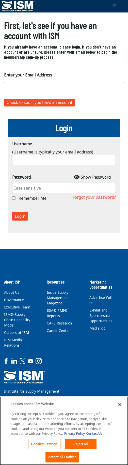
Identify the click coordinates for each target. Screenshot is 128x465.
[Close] (119, 404)
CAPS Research (59, 323)
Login (20, 216)
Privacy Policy (74, 433)
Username (22, 144)
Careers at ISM (16, 332)
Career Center (58, 330)
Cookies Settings (44, 444)
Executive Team (17, 307)
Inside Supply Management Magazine (58, 297)
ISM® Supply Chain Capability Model (17, 320)
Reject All (80, 444)
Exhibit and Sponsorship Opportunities (100, 315)
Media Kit (97, 328)
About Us (11, 292)
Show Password (96, 177)
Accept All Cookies (62, 457)
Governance (14, 299)
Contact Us (94, 433)
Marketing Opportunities (101, 284)
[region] (64, 430)
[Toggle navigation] (114, 6)
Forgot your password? (94, 197)
